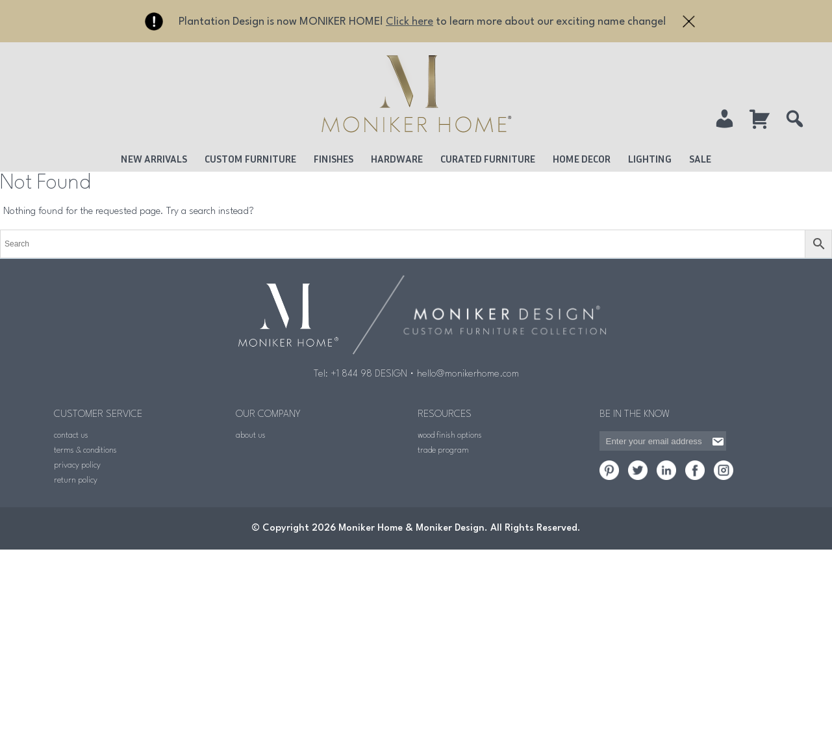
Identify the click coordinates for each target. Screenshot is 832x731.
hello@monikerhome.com (468, 374)
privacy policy (77, 465)
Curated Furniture (487, 158)
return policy (75, 480)
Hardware (397, 158)
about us (251, 435)
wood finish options (450, 435)
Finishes (333, 158)
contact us (71, 435)
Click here (409, 21)
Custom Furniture (250, 158)
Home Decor (582, 158)
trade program (443, 450)
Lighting (650, 158)
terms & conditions (85, 450)
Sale (700, 158)
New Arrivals (154, 158)
